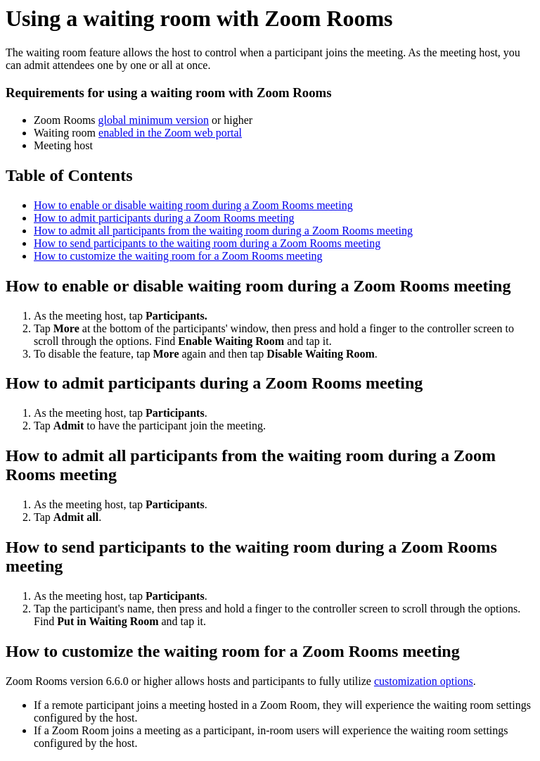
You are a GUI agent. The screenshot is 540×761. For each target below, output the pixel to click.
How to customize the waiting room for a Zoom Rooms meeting (178, 256)
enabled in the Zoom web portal (170, 133)
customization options (423, 681)
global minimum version (153, 120)
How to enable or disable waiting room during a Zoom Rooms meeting (193, 205)
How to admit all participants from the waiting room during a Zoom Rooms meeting (223, 231)
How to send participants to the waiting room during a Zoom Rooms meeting (207, 243)
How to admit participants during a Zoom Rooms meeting (164, 218)
